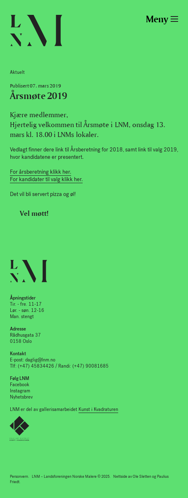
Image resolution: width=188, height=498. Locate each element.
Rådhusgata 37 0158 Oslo (25, 335)
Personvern (19, 476)
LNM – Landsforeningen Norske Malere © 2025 (70, 476)
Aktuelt (17, 72)
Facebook (19, 385)
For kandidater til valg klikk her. (46, 179)
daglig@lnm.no (40, 360)
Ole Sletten (142, 476)
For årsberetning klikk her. (40, 171)
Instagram (20, 391)
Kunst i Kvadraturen (98, 409)
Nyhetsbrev (21, 397)
